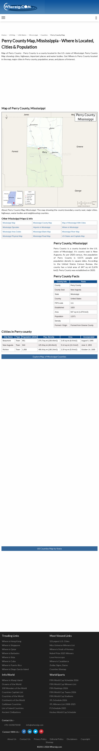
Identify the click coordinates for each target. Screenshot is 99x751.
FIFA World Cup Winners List (63, 684)
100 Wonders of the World (14, 688)
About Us (11, 739)
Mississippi (33, 35)
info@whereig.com (34, 725)
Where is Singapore (11, 645)
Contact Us (25, 739)
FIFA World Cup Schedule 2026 (64, 680)
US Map (12, 35)
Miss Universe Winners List (62, 645)
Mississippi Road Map (41, 236)
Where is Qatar (9, 649)
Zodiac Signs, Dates (59, 665)
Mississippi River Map (70, 232)
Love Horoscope (57, 657)
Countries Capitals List (12, 692)
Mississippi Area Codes (12, 232)
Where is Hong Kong (11, 641)
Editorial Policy (56, 739)
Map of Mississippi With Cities (74, 223)
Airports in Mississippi (41, 227)
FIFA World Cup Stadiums (61, 696)
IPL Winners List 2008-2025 (63, 704)
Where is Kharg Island (12, 680)
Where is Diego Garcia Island (15, 669)
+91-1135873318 (12, 725)
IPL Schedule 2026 (58, 700)
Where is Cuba (9, 661)
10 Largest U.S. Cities (59, 641)
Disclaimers (72, 739)
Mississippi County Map (42, 223)
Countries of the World (12, 696)
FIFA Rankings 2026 (59, 688)
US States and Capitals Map (73, 236)
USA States (22, 35)
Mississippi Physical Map (12, 236)
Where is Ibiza (8, 657)
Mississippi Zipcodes (11, 227)
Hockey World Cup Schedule (63, 712)
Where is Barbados (10, 653)
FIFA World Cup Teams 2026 (63, 692)
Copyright (85, 739)
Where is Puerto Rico (12, 665)
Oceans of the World (11, 684)
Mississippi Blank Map (42, 232)
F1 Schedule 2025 (58, 708)
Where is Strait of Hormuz (61, 649)
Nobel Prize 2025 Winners (62, 653)
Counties (44, 35)
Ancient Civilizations (11, 712)
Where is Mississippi (70, 227)
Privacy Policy (40, 739)
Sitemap (49, 742)
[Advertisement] (49, 83)
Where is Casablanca (59, 661)
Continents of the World (13, 700)
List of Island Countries (13, 708)
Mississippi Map (9, 223)
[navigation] (3, 17)
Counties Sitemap (58, 669)
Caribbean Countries (11, 704)
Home (4, 35)
